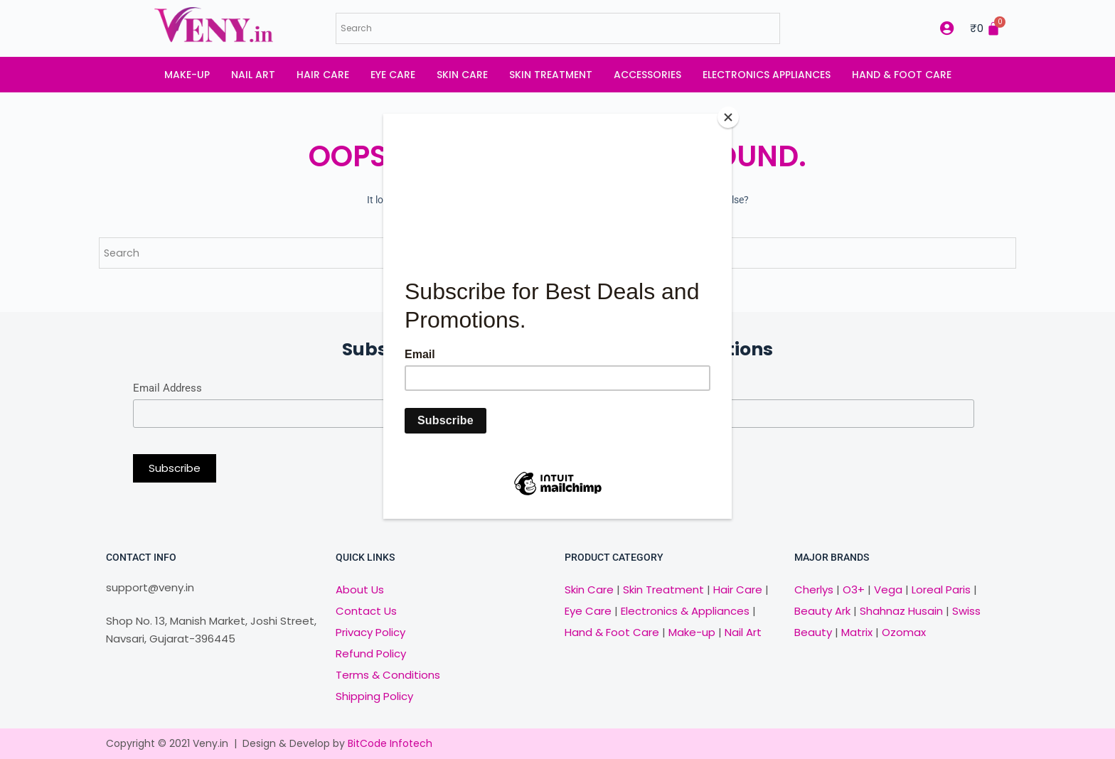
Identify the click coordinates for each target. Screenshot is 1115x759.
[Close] (728, 117)
